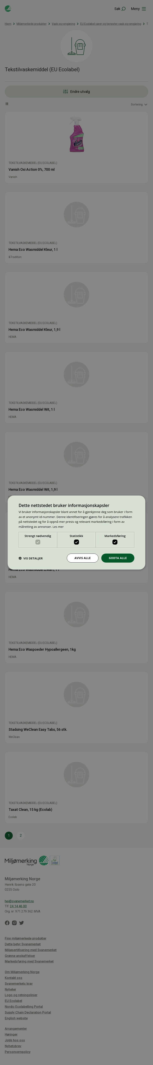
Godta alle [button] (118, 558)
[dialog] (76, 532)
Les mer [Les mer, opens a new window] (58, 527)
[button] (31, 558)
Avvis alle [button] (83, 558)
